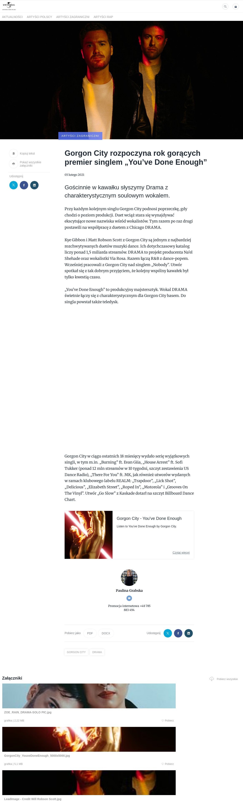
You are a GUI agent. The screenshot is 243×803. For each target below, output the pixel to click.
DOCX (106, 613)
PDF (90, 613)
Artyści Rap (103, 17)
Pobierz (51, 700)
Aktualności (12, 17)
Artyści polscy (39, 17)
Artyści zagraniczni (72, 17)
